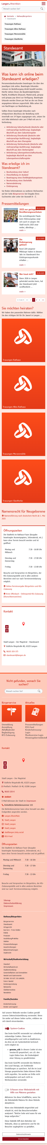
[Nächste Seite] (39, 300)
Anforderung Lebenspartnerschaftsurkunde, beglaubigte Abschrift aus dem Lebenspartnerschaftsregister (24, 155)
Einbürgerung (12, 186)
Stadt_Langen (10, 820)
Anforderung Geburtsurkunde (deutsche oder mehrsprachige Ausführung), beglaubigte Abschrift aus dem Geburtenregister (25, 130)
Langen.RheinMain (12, 816)
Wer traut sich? (26, 274)
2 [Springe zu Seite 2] (36, 300)
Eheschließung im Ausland (17, 175)
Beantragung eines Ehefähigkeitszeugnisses (24, 177)
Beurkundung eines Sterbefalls (19, 180)
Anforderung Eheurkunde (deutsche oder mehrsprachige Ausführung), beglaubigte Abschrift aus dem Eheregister (24, 138)
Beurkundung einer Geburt (18, 172)
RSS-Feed (8, 836)
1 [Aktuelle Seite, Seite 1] (33, 300)
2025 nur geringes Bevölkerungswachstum (30, 210)
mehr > (22, 230)
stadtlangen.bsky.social (14, 832)
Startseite (10, 16)
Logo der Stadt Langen (14, 3)
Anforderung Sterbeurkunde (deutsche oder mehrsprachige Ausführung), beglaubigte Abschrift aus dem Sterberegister (24, 147)
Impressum (31, 801)
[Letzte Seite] (43, 300)
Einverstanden (23, 1139)
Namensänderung (14, 183)
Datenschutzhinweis (23, 1134)
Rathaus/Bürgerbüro (24, 16)
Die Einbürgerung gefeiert (25, 242)
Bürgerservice (18, 194)
